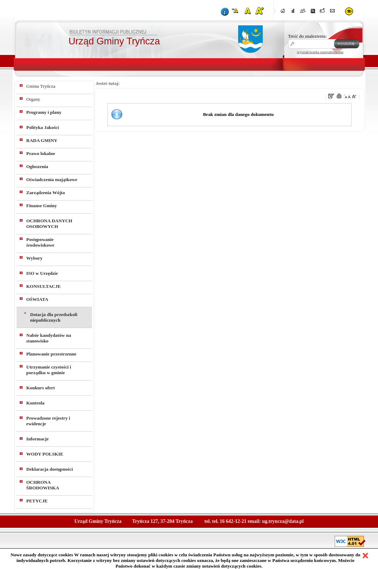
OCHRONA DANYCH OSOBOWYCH (49, 223)
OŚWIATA (37, 299)
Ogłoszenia (37, 166)
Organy (33, 99)
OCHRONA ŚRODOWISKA (42, 485)
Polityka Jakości (42, 127)
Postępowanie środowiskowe (40, 242)
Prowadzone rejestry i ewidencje (48, 420)
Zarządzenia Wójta (45, 192)
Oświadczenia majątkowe (52, 179)
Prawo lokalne (40, 153)
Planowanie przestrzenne (51, 354)
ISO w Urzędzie (42, 273)
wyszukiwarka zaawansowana (320, 52)
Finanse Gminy (41, 205)
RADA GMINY (41, 140)
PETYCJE (37, 500)
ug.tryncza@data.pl (283, 521)
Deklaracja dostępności (49, 469)
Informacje (37, 438)
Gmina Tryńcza (41, 86)
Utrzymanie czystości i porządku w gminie (48, 369)
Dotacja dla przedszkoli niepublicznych (54, 317)
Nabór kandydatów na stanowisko (48, 338)
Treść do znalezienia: (307, 36)
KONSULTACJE (43, 286)
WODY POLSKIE (44, 454)
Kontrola (35, 403)
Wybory (34, 258)
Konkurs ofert (40, 387)
